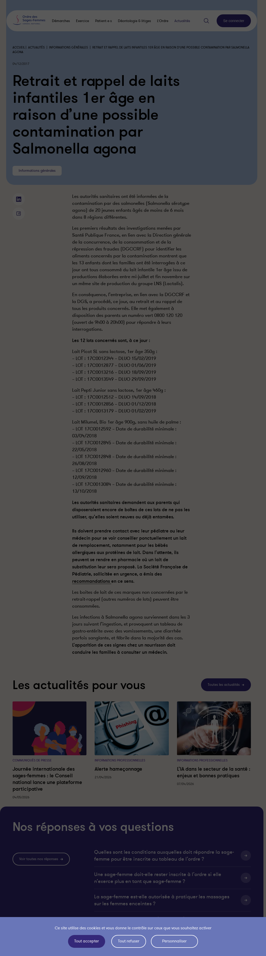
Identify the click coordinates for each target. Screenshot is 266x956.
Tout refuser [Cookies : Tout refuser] (128, 941)
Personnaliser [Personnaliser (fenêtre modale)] (174, 941)
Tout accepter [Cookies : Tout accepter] (86, 941)
